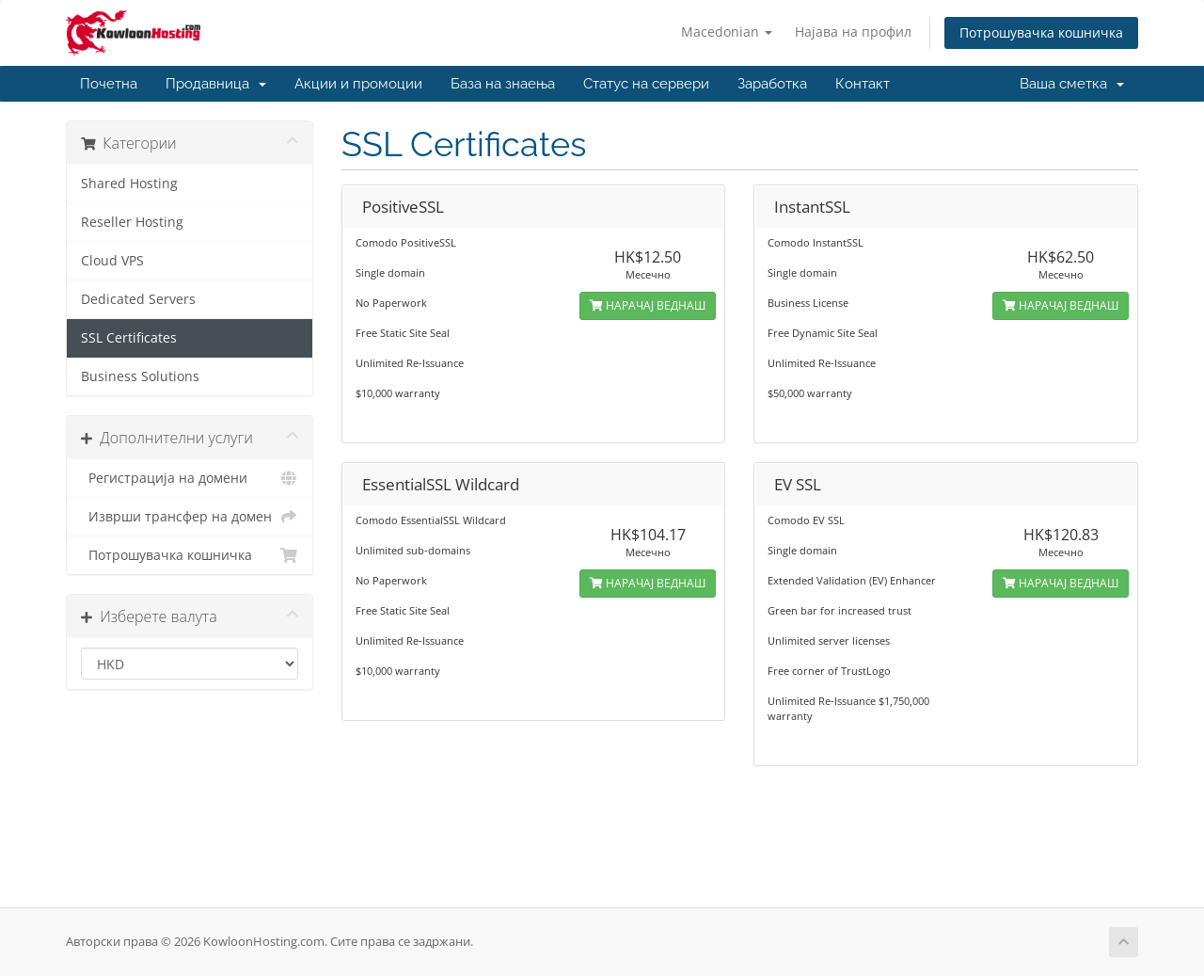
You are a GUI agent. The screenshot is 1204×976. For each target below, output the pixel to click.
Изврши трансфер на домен (189, 516)
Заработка (772, 83)
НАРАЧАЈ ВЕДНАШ (647, 305)
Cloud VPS (112, 260)
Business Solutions (140, 376)
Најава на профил (853, 31)
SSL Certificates (129, 337)
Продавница (216, 83)
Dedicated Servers (138, 299)
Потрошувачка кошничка (1041, 32)
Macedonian (726, 31)
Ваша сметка (1072, 83)
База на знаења (503, 83)
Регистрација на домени (189, 478)
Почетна (108, 83)
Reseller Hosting (132, 222)
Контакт (862, 83)
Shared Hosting (129, 183)
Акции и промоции (358, 83)
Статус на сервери (646, 83)
